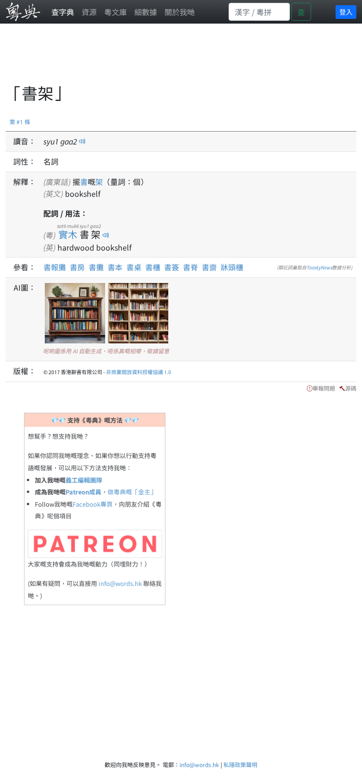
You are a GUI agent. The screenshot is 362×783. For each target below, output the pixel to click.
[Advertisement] (177, 59)
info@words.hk (120, 583)
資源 (89, 11)
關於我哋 (180, 11)
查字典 (62, 11)
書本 (115, 267)
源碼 (350, 388)
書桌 (133, 267)
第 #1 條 (19, 121)
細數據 (145, 11)
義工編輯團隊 (84, 479)
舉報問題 (324, 388)
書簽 (171, 267)
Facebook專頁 (93, 504)
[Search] (259, 12)
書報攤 (54, 267)
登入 (346, 12)
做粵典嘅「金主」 (131, 491)
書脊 (190, 267)
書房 (77, 267)
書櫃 (152, 267)
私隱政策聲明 (240, 764)
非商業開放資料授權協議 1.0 (138, 371)
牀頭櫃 (232, 267)
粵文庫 (115, 11)
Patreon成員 (83, 491)
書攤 (96, 267)
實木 (68, 234)
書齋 (209, 267)
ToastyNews (319, 267)
